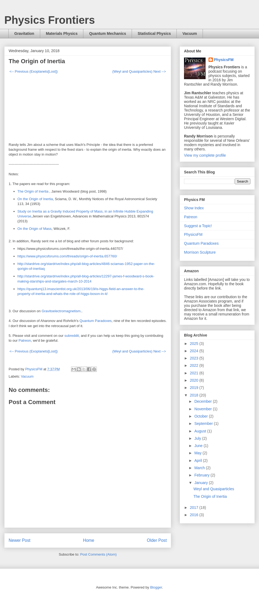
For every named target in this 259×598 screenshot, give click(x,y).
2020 (194, 380)
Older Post (157, 540)
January (201, 483)
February (202, 475)
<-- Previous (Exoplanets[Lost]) (33, 71)
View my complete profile (205, 155)
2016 (194, 515)
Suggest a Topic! (198, 226)
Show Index (194, 208)
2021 (194, 373)
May (198, 453)
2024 (194, 351)
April (198, 460)
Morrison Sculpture (200, 252)
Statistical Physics (154, 33)
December (203, 401)
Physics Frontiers (49, 20)
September (204, 423)
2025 (194, 343)
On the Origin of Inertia (35, 199)
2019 (194, 387)
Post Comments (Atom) (98, 554)
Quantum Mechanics (107, 33)
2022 (194, 365)
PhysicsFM (224, 60)
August (200, 431)
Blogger (156, 587)
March (200, 468)
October (201, 416)
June (198, 446)
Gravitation (24, 33)
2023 (194, 358)
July (198, 438)
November (203, 409)
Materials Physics (62, 33)
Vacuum (189, 33)
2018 (194, 395)
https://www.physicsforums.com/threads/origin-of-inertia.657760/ (67, 256)
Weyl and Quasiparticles (213, 489)
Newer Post (19, 540)
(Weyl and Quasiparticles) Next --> (139, 71)
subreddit (71, 336)
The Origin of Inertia (34, 191)
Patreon (25, 340)
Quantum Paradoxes (96, 321)
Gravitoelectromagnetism (61, 311)
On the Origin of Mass (35, 229)
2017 (194, 507)
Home (88, 540)
